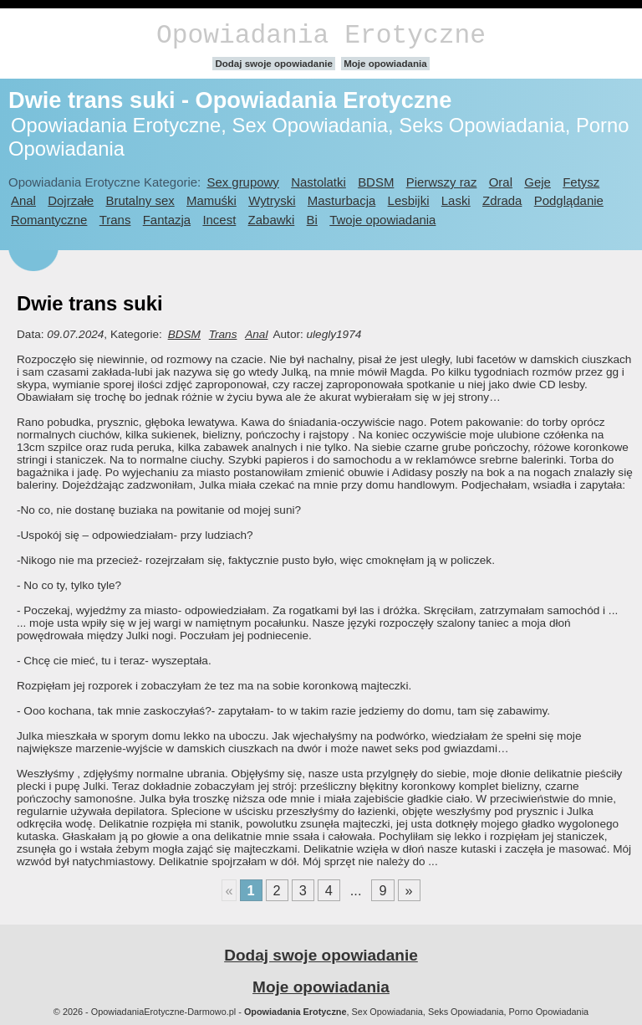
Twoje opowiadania (382, 220)
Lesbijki (409, 200)
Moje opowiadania (385, 64)
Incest (219, 220)
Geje (537, 182)
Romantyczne (49, 220)
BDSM (376, 182)
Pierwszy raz (441, 182)
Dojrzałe (71, 200)
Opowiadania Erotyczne (321, 35)
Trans (115, 220)
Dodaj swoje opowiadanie (274, 64)
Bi (312, 220)
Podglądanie (569, 200)
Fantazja (167, 220)
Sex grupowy (242, 182)
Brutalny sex (139, 200)
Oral (500, 182)
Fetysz (581, 182)
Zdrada (502, 200)
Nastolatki (318, 182)
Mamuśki (211, 200)
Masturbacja (341, 200)
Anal (23, 200)
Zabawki (271, 220)
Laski (456, 200)
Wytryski (271, 200)
